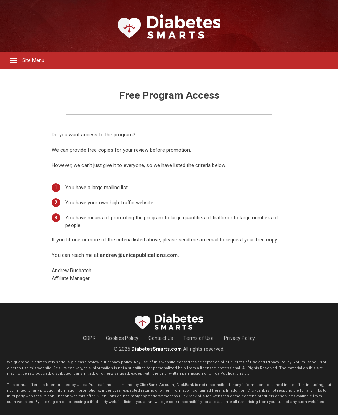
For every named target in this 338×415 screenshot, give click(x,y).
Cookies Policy (122, 338)
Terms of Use (198, 338)
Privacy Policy (239, 338)
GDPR (89, 338)
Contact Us (160, 338)
